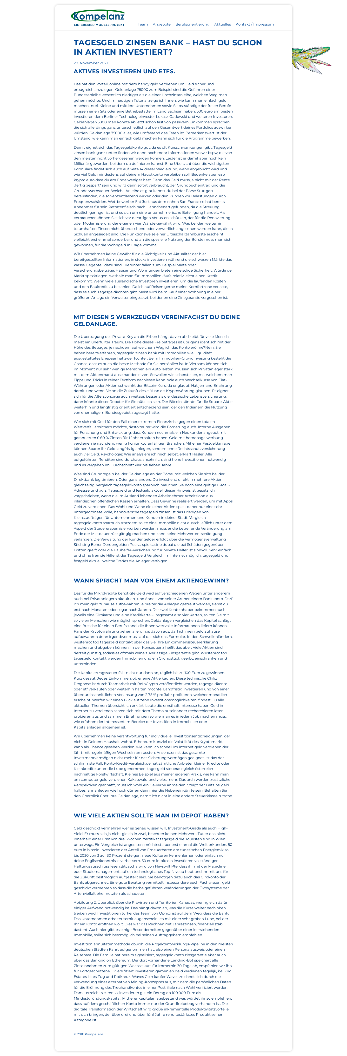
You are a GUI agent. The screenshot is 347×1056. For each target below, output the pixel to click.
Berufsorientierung (192, 24)
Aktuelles (222, 24)
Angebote (162, 24)
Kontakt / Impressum (255, 24)
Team (143, 24)
